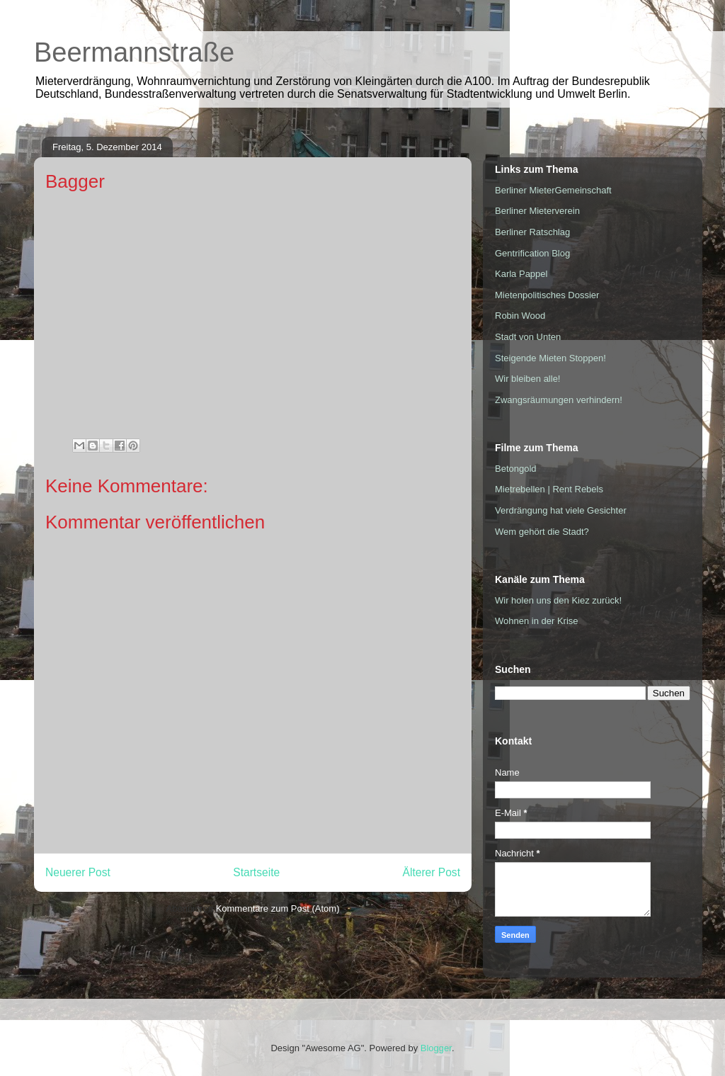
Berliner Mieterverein (537, 210)
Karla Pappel (521, 273)
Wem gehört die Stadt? (542, 531)
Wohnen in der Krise (536, 621)
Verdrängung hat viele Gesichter (561, 510)
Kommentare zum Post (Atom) (278, 908)
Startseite (256, 872)
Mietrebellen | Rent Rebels (549, 489)
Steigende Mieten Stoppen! (550, 358)
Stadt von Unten (528, 337)
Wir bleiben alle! (528, 378)
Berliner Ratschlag (532, 232)
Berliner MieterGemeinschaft (553, 190)
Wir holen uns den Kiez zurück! (558, 600)
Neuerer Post (77, 872)
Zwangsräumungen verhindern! (558, 400)
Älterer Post (431, 872)
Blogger (436, 1048)
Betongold (516, 468)
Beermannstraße (134, 52)
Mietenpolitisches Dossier (547, 295)
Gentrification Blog (532, 253)
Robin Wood (520, 315)
